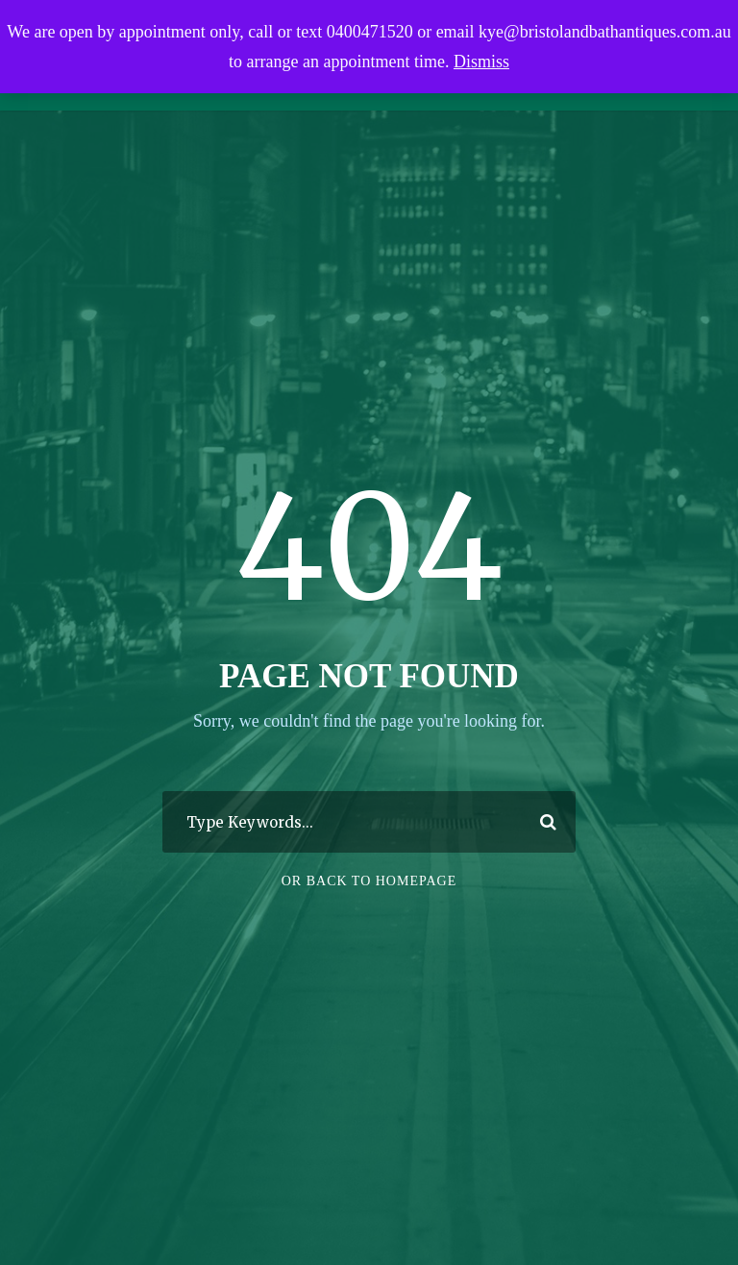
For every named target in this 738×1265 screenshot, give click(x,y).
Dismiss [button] (481, 61)
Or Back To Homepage (369, 891)
